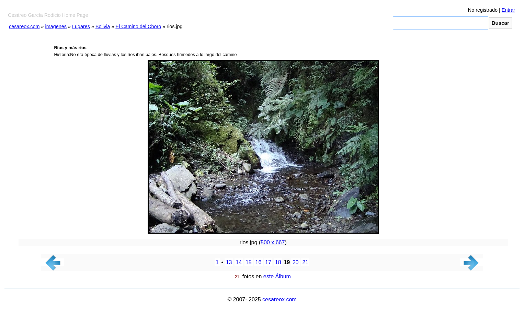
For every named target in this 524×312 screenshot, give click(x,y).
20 (296, 262)
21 (305, 262)
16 (258, 262)
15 (249, 262)
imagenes (56, 26)
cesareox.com (24, 26)
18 (278, 262)
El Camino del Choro (138, 26)
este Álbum (277, 276)
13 (229, 262)
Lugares (81, 26)
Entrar (508, 10)
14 (239, 262)
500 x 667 (273, 242)
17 (268, 262)
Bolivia (102, 26)
